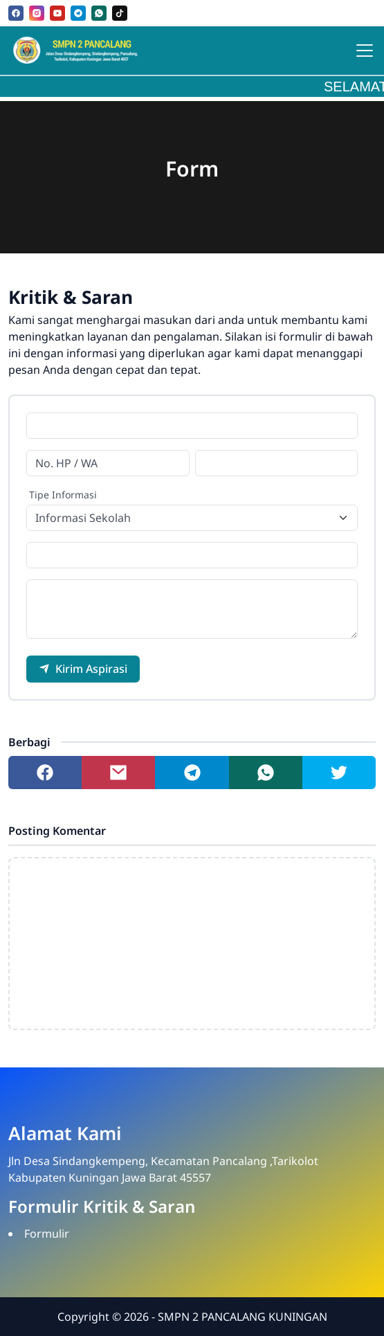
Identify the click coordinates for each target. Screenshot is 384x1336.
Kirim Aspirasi (83, 668)
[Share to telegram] (191, 772)
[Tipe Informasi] (192, 518)
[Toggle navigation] (365, 50)
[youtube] (57, 13)
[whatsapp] (99, 13)
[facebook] (16, 13)
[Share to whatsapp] (265, 772)
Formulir (46, 1233)
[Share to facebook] (45, 772)
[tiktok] (119, 13)
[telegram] (78, 13)
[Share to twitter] (339, 772)
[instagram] (36, 13)
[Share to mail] (118, 772)
